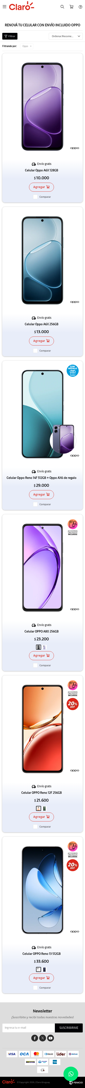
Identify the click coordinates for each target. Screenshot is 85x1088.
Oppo (25, 46)
